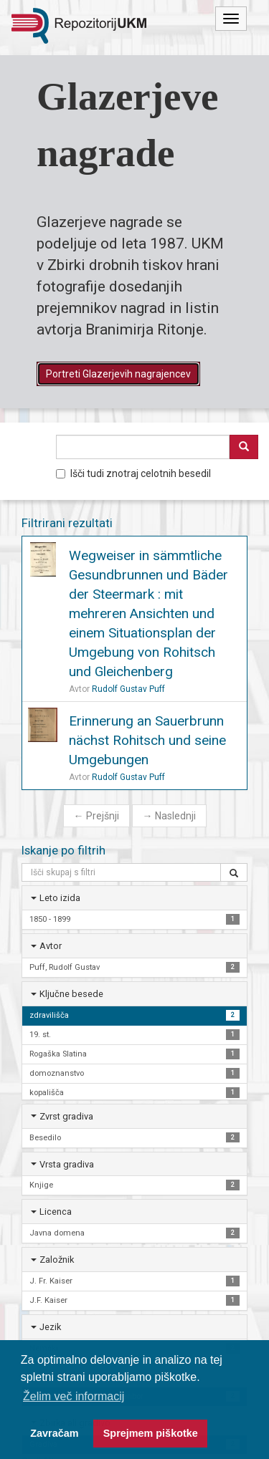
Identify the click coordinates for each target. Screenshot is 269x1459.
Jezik (50, 1326)
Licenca (55, 1211)
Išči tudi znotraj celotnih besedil (133, 473)
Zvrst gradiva (66, 1116)
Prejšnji (96, 816)
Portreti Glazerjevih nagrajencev (118, 374)
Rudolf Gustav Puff (128, 689)
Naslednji (169, 816)
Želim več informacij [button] (73, 1396)
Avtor (50, 945)
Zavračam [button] (54, 1433)
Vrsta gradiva (66, 1164)
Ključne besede (71, 993)
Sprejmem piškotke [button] (150, 1433)
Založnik (56, 1259)
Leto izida (59, 897)
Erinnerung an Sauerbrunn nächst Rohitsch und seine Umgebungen (147, 740)
